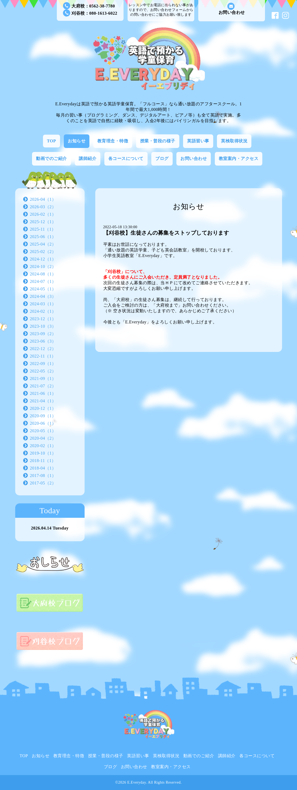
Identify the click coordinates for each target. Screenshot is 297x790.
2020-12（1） (43, 408)
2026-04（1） (43, 199)
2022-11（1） (43, 356)
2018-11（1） (43, 460)
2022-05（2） (43, 371)
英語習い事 (198, 141)
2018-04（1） (43, 468)
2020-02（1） (43, 445)
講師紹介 (87, 158)
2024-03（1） (43, 304)
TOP (51, 141)
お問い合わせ (232, 9)
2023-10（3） (43, 326)
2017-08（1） (43, 475)
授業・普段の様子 (157, 141)
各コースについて (126, 158)
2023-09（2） (43, 333)
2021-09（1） (43, 378)
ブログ (162, 158)
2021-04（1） (43, 401)
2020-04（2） (43, 438)
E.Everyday (136, 782)
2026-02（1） (43, 214)
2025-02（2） (43, 251)
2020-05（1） (43, 430)
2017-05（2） (43, 483)
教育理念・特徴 (112, 141)
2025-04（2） (43, 244)
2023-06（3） (43, 341)
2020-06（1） (43, 423)
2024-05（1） (43, 289)
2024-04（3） (43, 296)
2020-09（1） (43, 416)
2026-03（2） (43, 206)
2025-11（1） (43, 229)
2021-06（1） (43, 393)
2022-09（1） (43, 363)
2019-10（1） (43, 453)
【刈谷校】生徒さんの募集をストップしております (166, 233)
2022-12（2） (43, 348)
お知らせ (76, 141)
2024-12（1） (43, 259)
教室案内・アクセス (239, 158)
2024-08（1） (43, 274)
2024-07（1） (43, 281)
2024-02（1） (43, 311)
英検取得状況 (234, 141)
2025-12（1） (43, 221)
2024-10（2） (43, 266)
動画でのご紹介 (51, 158)
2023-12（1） (43, 318)
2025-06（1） (43, 236)
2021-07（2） (43, 386)
